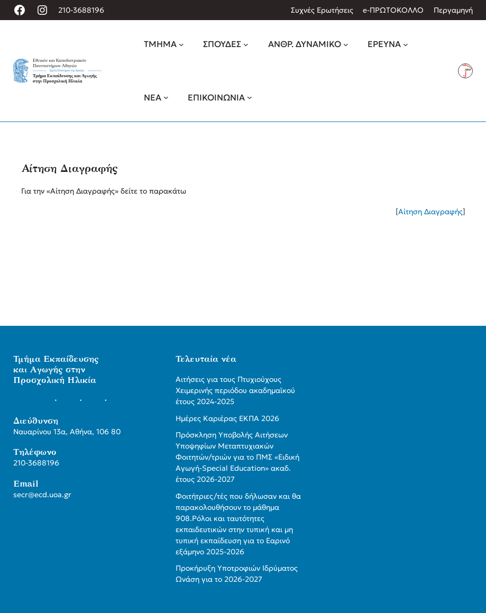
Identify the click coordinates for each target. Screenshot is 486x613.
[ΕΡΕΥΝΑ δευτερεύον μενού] (405, 44)
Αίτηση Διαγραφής (430, 211)
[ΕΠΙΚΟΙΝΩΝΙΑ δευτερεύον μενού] (249, 97)
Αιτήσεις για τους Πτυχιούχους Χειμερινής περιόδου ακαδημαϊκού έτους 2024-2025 (235, 390)
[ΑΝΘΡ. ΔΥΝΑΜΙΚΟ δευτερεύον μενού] (346, 44)
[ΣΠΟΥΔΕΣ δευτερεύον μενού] (246, 44)
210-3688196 (81, 10)
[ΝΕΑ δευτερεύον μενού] (166, 97)
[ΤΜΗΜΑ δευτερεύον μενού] (181, 44)
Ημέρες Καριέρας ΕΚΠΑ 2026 (227, 418)
